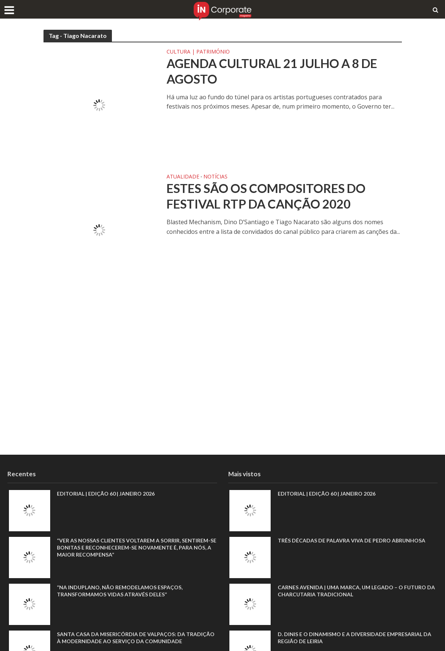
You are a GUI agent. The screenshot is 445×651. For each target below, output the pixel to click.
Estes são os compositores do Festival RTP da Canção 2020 (266, 196)
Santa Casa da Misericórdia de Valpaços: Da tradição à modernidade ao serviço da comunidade (136, 637)
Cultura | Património (198, 52)
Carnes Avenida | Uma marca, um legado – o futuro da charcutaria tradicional (356, 590)
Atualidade (183, 177)
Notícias (215, 177)
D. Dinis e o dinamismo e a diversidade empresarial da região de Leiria (354, 637)
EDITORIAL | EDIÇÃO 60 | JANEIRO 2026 (106, 493)
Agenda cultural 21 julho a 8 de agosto (272, 71)
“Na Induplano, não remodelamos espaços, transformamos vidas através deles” (120, 590)
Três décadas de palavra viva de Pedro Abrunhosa (351, 540)
